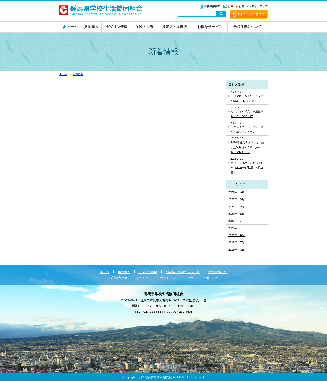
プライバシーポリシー (202, 277)
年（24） (236, 192)
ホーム (104, 272)
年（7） (236, 220)
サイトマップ (260, 6)
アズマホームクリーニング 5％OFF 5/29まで (248, 98)
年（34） (236, 199)
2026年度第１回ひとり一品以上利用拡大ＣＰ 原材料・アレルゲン (247, 147)
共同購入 (91, 27)
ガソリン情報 (116, 27)
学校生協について (247, 27)
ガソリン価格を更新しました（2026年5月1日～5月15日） (247, 167)
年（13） (236, 213)
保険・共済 (144, 27)
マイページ (144, 277)
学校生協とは (217, 272)
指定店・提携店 (174, 27)
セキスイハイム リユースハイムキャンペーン (247, 129)
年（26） (236, 235)
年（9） (236, 228)
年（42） (236, 249)
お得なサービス (209, 27)
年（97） (236, 242)
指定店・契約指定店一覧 (183, 272)
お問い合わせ (236, 6)
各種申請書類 (212, 6)
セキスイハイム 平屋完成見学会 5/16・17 (247, 114)
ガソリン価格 (147, 272)
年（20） (236, 206)
